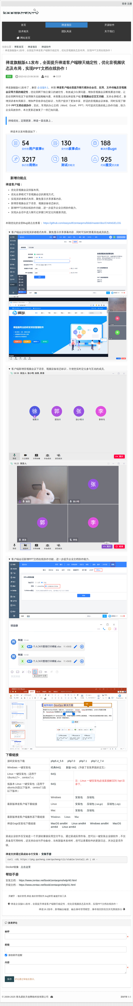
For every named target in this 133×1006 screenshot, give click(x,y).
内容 (7, 962)
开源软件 (109, 24)
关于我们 (109, 31)
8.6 (126, 997)
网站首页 (23, 37)
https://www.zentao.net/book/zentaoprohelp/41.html (47, 884)
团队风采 (66, 31)
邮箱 (7, 944)
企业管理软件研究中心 (21, 12)
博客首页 (19, 46)
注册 (129, 3)
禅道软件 (46, 46)
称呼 (7, 931)
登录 (124, 3)
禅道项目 (66, 24)
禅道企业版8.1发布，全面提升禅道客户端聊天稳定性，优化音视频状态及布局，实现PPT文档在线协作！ (63, 904)
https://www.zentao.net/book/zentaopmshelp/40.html (48, 880)
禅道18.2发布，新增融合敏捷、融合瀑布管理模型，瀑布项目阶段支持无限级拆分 (82, 909)
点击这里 (26, 867)
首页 (23, 24)
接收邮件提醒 (13, 955)
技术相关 (24, 31)
